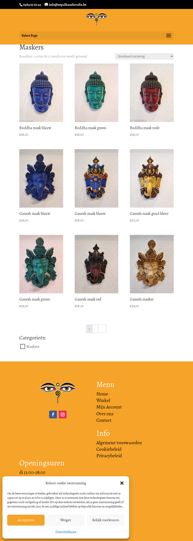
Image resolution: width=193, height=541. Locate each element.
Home (102, 394)
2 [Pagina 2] (95, 329)
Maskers (32, 347)
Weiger (65, 520)
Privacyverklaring (65, 531)
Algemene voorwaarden (119, 442)
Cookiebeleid (108, 449)
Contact (103, 420)
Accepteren (26, 520)
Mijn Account (109, 407)
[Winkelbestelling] (144, 56)
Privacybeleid (109, 455)
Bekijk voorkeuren (105, 520)
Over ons (104, 413)
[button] (122, 483)
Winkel (103, 400)
